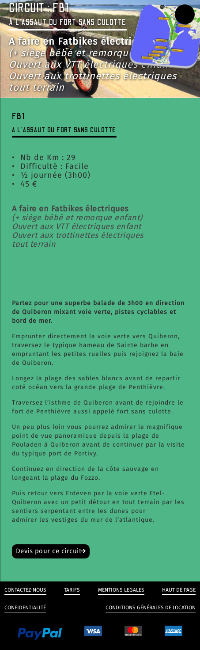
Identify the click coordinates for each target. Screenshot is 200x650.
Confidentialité (25, 607)
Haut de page (179, 590)
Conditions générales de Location (151, 607)
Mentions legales (121, 590)
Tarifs (72, 590)
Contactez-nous (25, 590)
